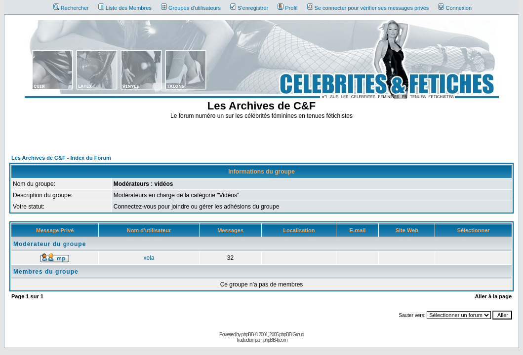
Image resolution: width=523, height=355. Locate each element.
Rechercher (71, 8)
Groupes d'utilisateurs (191, 8)
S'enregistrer (249, 8)
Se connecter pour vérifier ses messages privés (368, 8)
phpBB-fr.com (275, 340)
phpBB (247, 334)
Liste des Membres (125, 8)
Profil (287, 8)
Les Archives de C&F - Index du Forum (61, 158)
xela (149, 257)
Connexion (455, 8)
